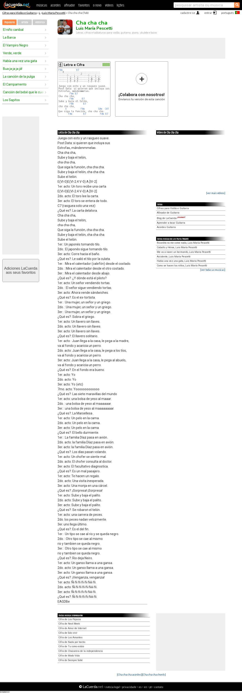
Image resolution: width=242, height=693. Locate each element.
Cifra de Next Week (69, 623)
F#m (60, 69)
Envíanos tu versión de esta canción (142, 86)
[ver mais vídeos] (215, 192)
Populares (9, 22)
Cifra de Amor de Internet (72, 628)
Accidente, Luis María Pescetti (173, 256)
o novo (97, 5)
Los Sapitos (11, 100)
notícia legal (112, 686)
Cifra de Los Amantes (70, 637)
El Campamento (14, 84)
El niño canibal (13, 29)
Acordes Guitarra (166, 227)
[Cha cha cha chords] (154, 674)
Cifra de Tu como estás (71, 646)
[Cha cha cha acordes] (129, 674)
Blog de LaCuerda (171, 218)
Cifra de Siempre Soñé (70, 660)
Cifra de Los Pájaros (69, 619)
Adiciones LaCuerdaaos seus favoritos (20, 270)
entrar (208, 12)
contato (158, 686)
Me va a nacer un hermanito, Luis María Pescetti (184, 252)
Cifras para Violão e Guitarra (19, 12)
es (140, 686)
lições (120, 5)
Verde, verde (12, 53)
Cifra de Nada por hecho (71, 642)
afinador (69, 5)
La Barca (9, 37)
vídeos (109, 5)
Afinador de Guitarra (168, 212)
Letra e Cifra (74, 65)
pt (150, 686)
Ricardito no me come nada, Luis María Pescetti (183, 242)
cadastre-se (187, 12)
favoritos (84, 5)
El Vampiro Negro (15, 45)
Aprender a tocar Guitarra (171, 222)
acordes (55, 5)
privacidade (129, 686)
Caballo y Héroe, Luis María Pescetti (177, 247)
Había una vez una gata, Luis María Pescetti (181, 261)
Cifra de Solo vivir (67, 632)
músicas (41, 5)
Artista (24, 22)
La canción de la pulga (19, 76)
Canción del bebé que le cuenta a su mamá (23, 92)
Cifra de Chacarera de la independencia (80, 651)
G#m (100, 108)
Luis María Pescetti (53, 12)
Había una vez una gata (20, 61)
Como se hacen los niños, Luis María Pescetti (182, 265)
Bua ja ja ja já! (12, 69)
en (145, 686)
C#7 (107, 108)
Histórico (40, 22)
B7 (77, 69)
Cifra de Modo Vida (69, 655)
